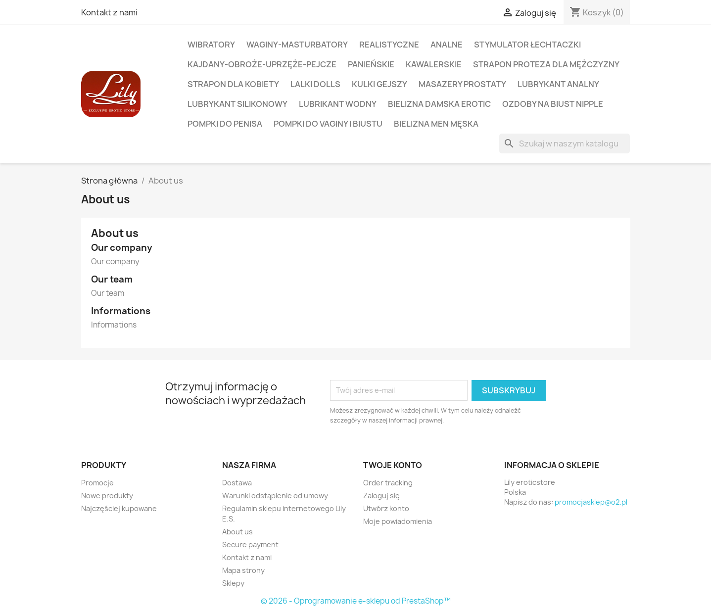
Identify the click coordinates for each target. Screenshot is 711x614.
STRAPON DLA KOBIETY (233, 84)
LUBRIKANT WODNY (338, 103)
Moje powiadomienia (397, 521)
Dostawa (237, 482)
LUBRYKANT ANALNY (558, 84)
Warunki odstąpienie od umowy (275, 495)
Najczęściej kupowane (119, 508)
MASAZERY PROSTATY (462, 84)
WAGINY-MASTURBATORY (297, 44)
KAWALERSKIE (434, 64)
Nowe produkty (107, 495)
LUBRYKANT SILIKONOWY (237, 103)
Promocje (97, 482)
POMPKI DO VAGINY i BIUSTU (328, 123)
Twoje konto (392, 465)
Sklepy (233, 583)
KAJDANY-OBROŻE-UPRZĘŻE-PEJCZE (262, 64)
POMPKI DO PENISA (225, 123)
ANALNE (446, 44)
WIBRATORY (211, 44)
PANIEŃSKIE (371, 64)
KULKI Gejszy (379, 84)
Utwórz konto (386, 508)
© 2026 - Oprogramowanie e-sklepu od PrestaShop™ (356, 601)
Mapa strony (243, 570)
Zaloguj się (381, 495)
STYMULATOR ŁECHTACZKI (527, 44)
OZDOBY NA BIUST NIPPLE (552, 103)
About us (237, 531)
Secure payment (250, 544)
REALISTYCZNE (389, 44)
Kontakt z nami (109, 12)
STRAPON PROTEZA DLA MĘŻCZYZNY (546, 64)
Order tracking (388, 482)
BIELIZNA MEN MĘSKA (436, 123)
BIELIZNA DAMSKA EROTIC (439, 103)
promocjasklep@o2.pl (591, 502)
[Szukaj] (564, 143)
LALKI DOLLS (315, 84)
